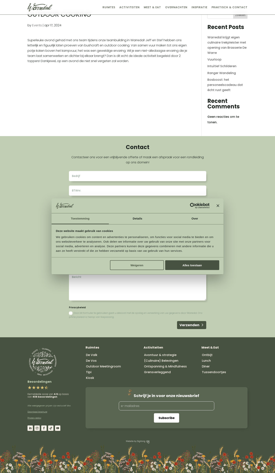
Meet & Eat (152, 7)
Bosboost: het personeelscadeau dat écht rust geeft (225, 84)
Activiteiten (129, 7)
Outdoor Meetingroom (103, 366)
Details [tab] (137, 218)
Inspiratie (199, 7)
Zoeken (240, 15)
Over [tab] (195, 218)
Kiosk (90, 378)
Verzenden (189, 325)
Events (37, 25)
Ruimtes (109, 7)
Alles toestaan (192, 265)
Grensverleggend (157, 372)
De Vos (91, 360)
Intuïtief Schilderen (221, 66)
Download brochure (37, 411)
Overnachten (176, 7)
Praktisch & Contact (229, 7)
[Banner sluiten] (218, 205)
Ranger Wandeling (221, 73)
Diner (206, 366)
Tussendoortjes (214, 372)
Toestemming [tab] (80, 218)
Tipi (88, 372)
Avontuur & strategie (160, 355)
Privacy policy (34, 417)
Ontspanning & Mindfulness (165, 366)
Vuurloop (214, 59)
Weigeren (136, 265)
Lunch (206, 360)
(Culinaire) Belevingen (161, 360)
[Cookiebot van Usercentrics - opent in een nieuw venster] (192, 206)
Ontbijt (207, 355)
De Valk (91, 355)
